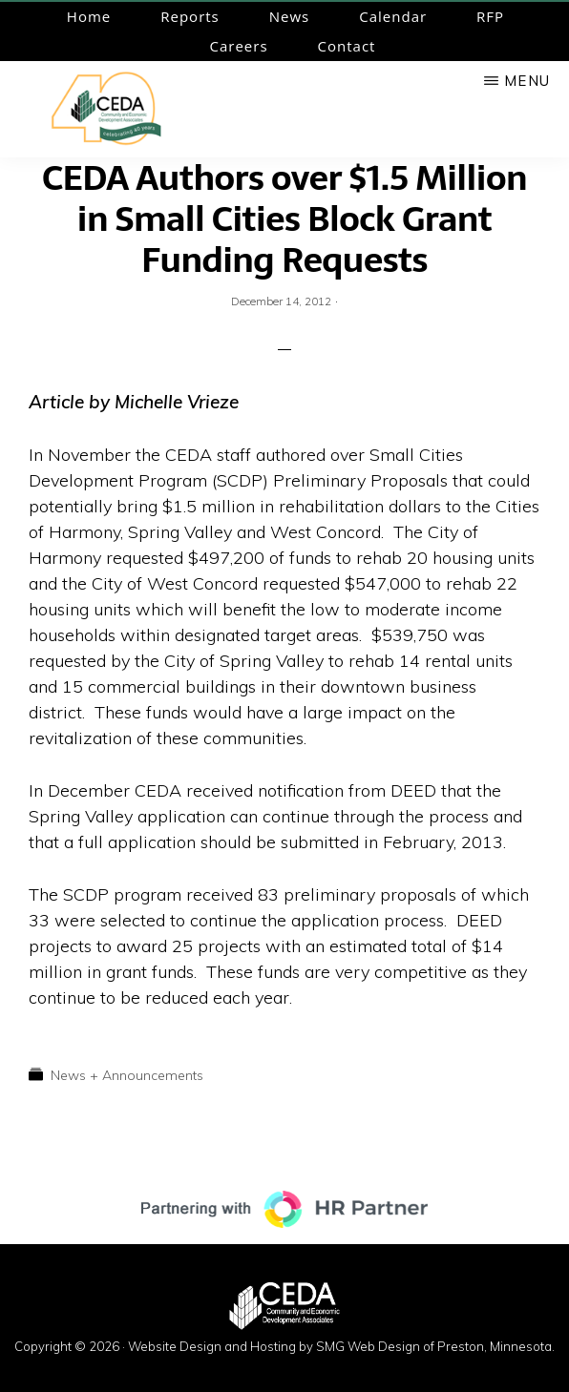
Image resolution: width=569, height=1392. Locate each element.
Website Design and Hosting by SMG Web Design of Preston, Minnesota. (341, 1346)
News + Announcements (127, 1075)
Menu (527, 81)
